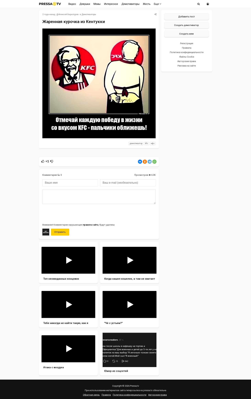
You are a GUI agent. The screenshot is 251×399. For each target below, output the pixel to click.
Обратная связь (91, 395)
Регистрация (186, 43)
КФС (153, 143)
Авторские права (186, 61)
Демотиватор (136, 143)
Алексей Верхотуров (69, 14)
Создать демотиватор (186, 25)
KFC (146, 143)
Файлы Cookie (186, 56)
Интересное (111, 3)
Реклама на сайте (187, 65)
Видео (72, 3)
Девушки (84, 3)
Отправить (60, 232)
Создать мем (186, 33)
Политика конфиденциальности (186, 52)
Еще (157, 3)
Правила (186, 48)
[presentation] (68, 213)
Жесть (146, 3)
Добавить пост (186, 16)
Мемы (97, 3)
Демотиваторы (130, 3)
